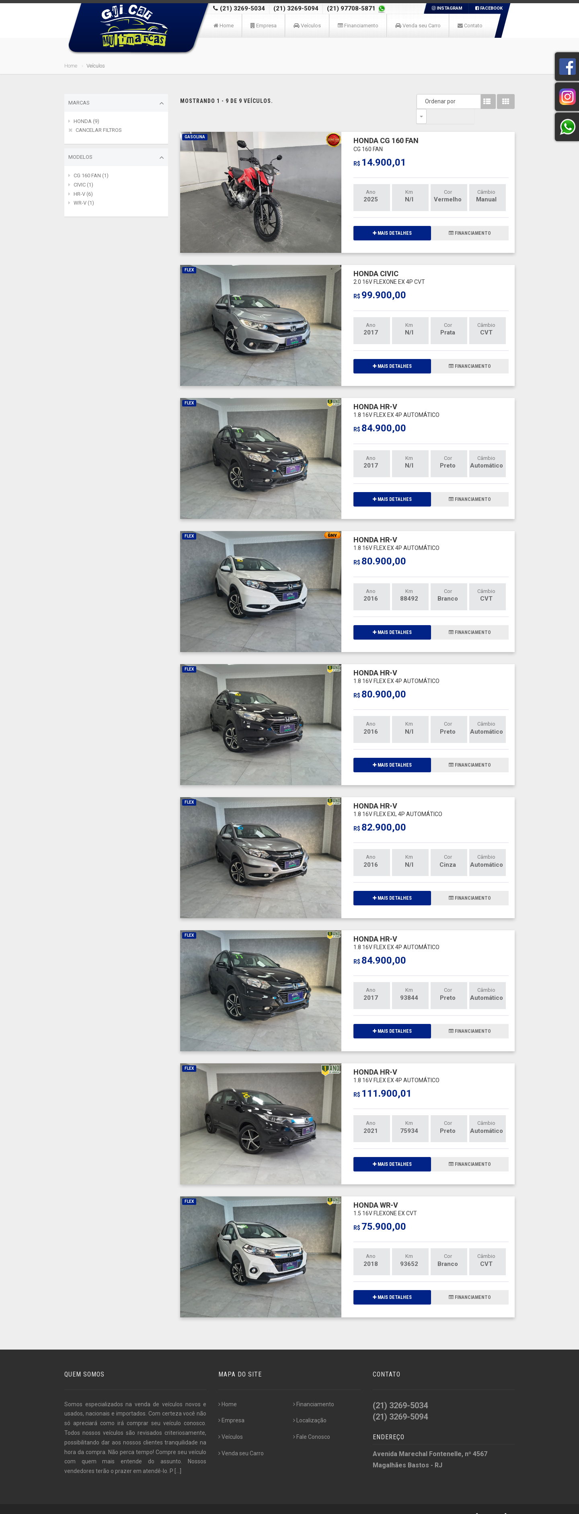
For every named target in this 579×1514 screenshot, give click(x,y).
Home (224, 26)
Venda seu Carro (418, 26)
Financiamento (358, 26)
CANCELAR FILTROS (99, 130)
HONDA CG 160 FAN (386, 129)
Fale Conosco (311, 1422)
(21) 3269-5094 (295, 8)
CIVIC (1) (83, 185)
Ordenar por (423, 101)
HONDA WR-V (385, 1194)
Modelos (116, 157)
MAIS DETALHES (392, 218)
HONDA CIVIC (389, 262)
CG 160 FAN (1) (91, 175)
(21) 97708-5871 (352, 8)
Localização (309, 1405)
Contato (470, 26)
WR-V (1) (84, 203)
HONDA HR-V (396, 395)
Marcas (116, 103)
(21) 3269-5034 (242, 8)
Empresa (263, 26)
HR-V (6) (83, 194)
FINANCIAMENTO (470, 218)
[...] (178, 1456)
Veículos (307, 26)
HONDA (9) (86, 121)
